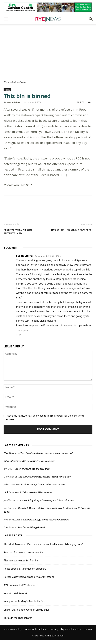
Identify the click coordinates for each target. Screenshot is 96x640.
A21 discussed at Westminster (38, 461)
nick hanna (10, 492)
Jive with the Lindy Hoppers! (71, 229)
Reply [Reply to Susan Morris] (18, 335)
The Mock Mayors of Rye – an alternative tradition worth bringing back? (44, 544)
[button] (6, 19)
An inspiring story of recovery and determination (47, 500)
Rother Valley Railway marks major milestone (29, 577)
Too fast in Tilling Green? (31, 527)
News (7, 90)
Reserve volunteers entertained (18, 231)
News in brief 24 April (15, 593)
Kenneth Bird (14, 102)
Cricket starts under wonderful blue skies (26, 609)
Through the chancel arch (35, 468)
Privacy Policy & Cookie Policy (66, 629)
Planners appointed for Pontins (21, 560)
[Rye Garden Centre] (48, 7)
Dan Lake (9, 527)
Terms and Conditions (36, 629)
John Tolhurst (11, 461)
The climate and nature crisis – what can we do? (46, 453)
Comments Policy (13, 629)
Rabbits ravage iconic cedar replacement (43, 484)
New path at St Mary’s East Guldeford (24, 601)
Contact (88, 629)
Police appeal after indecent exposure (25, 568)
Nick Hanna (10, 453)
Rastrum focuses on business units (23, 552)
